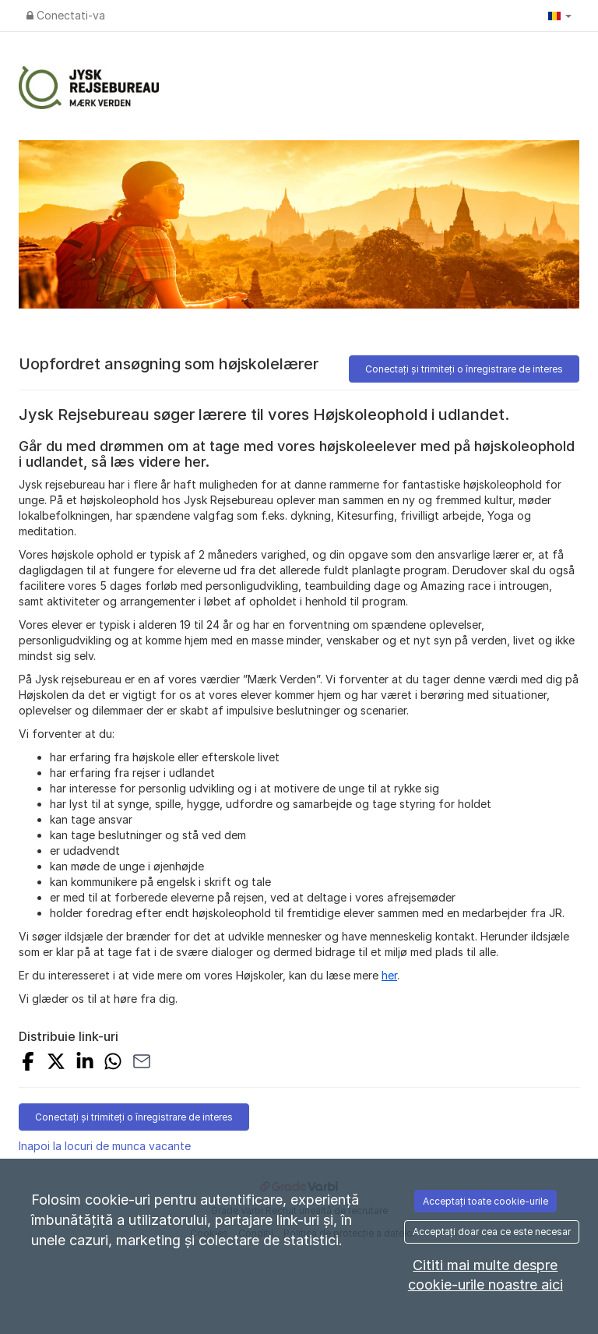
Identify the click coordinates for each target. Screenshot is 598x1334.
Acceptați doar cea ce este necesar (492, 1231)
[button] (559, 15)
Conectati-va (65, 15)
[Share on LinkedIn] (85, 1063)
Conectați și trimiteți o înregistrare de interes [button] (464, 369)
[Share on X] (56, 1063)
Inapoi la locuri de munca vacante (105, 1145)
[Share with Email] (141, 1063)
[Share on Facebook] (28, 1063)
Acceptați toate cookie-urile (485, 1201)
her (389, 975)
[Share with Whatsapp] (113, 1063)
